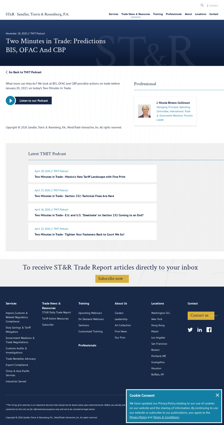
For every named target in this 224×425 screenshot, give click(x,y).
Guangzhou (158, 375)
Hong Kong (158, 338)
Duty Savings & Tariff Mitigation (18, 342)
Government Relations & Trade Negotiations (20, 353)
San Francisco (159, 356)
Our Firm (120, 350)
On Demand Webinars (91, 332)
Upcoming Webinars (90, 325)
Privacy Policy (138, 417)
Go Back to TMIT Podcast (24, 72)
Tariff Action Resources (55, 335)
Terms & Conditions (166, 417)
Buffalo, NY (157, 387)
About (188, 14)
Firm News (121, 344)
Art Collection (123, 338)
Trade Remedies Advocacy (21, 371)
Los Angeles (158, 350)
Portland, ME (158, 368)
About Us (121, 318)
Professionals (174, 14)
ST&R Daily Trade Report (56, 329)
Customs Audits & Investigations (16, 363)
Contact (213, 14)
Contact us (199, 328)
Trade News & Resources (135, 14)
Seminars (83, 338)
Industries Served (16, 394)
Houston (156, 381)
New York (156, 332)
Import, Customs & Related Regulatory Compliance (17, 330)
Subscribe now (110, 276)
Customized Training (90, 344)
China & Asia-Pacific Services (17, 386)
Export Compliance (17, 377)
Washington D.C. (161, 325)
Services (113, 14)
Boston (155, 362)
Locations (200, 14)
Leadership (121, 332)
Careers (213, 5)
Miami (154, 344)
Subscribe (47, 341)
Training (158, 14)
